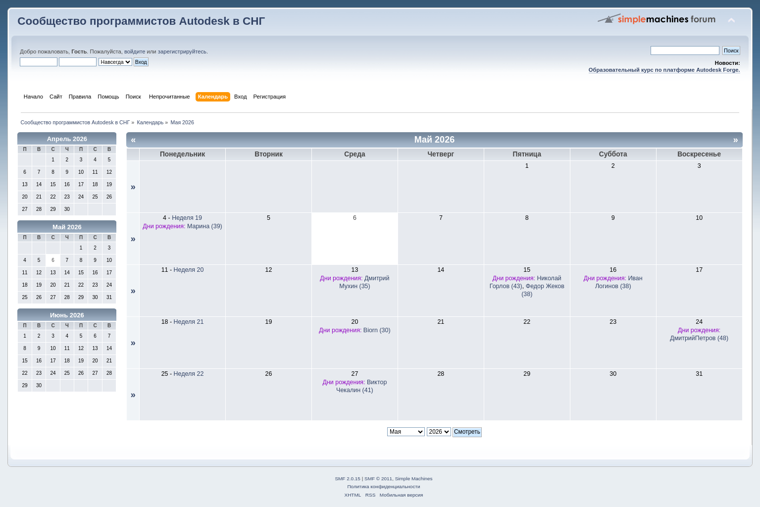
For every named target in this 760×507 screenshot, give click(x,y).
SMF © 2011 (378, 478)
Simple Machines (414, 478)
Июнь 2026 (67, 315)
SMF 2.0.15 (347, 478)
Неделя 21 (189, 321)
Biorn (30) (377, 330)
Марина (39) (204, 226)
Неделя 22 (189, 373)
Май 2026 (67, 227)
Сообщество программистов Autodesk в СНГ (141, 21)
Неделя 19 (187, 217)
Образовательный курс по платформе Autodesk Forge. (664, 70)
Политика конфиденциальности (383, 486)
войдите (134, 51)
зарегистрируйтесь (182, 51)
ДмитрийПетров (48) (699, 338)
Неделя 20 (189, 269)
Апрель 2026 (67, 139)
